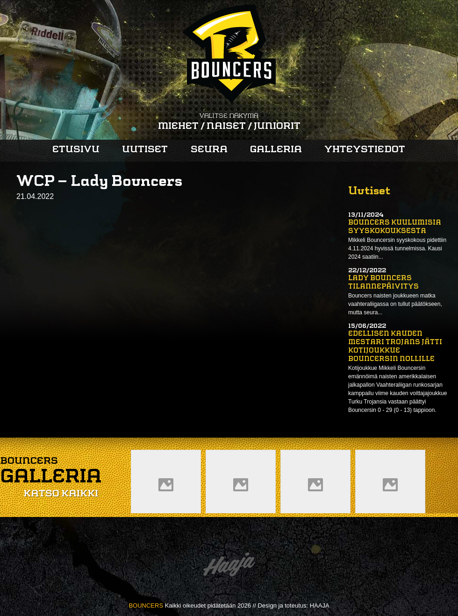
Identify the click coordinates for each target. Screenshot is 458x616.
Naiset (226, 126)
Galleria (276, 150)
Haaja (229, 566)
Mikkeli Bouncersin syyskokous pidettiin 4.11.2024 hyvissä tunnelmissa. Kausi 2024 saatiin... (397, 248)
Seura (209, 150)
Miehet (178, 126)
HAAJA (319, 605)
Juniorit (277, 126)
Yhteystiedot (364, 150)
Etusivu (76, 150)
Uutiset (145, 150)
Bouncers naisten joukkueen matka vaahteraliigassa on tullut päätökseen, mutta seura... (395, 304)
